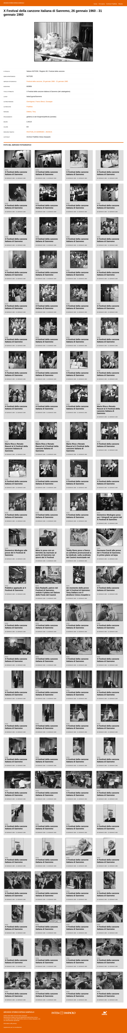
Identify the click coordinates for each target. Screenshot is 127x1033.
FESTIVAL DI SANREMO (35, 132)
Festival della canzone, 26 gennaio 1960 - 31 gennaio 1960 (47, 81)
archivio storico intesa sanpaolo (19, 3)
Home (96, 4)
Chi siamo (102, 4)
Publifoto (30, 107)
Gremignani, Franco (33, 101)
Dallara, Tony (31, 112)
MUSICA (49, 132)
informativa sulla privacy (10, 1023)
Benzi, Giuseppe (46, 101)
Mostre (121, 4)
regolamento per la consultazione (13, 1027)
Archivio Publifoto (111, 4)
